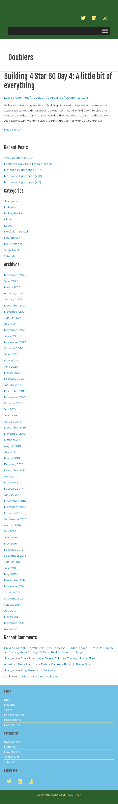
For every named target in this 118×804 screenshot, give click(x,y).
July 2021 (10, 336)
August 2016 (12, 525)
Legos (8, 225)
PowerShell (12, 237)
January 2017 (12, 494)
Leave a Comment (16, 97)
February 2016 (13, 549)
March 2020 (12, 372)
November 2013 (14, 622)
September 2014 (15, 598)
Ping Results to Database (38, 670)
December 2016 (15, 500)
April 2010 (10, 629)
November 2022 (15, 329)
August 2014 (12, 604)
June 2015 (10, 568)
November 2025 (15, 275)
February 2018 (13, 464)
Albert (8, 664)
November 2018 (15, 433)
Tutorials (9, 256)
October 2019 (13, 403)
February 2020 (14, 378)
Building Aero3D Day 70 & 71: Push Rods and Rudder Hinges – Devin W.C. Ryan (58, 647)
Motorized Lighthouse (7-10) (23, 176)
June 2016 (10, 537)
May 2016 (10, 543)
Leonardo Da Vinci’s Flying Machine (28, 163)
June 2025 (11, 281)
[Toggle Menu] (105, 31)
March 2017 (12, 482)
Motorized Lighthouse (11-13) (23, 169)
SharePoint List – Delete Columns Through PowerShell (58, 658)
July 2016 (10, 531)
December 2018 (15, 427)
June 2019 (10, 415)
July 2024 (10, 323)
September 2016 (15, 519)
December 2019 (15, 391)
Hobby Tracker (14, 213)
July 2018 (10, 451)
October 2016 (13, 513)
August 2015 (12, 561)
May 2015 (10, 574)
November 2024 (15, 311)
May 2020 (11, 360)
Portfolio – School (16, 231)
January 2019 (12, 421)
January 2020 (13, 384)
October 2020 (13, 348)
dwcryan (9, 658)
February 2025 (14, 293)
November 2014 (15, 586)
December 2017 (15, 470)
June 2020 (11, 354)
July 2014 (10, 610)
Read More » (13, 129)
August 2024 (12, 317)
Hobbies (37, 97)
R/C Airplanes (53, 97)
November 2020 (15, 342)
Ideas (8, 219)
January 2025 (13, 299)
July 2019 (10, 409)
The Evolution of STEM (19, 157)
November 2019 (14, 397)
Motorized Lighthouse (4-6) (22, 182)
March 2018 (12, 458)
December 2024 (15, 305)
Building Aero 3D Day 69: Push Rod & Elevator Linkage (45, 652)
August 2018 (12, 446)
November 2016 (14, 506)
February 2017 (13, 488)
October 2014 (13, 592)
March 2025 (12, 287)
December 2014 (15, 580)
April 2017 (10, 476)
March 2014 (12, 616)
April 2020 (11, 366)
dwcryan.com (13, 201)
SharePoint (11, 250)
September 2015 (15, 555)
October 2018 (13, 439)
